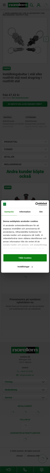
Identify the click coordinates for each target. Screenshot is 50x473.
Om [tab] (41, 211)
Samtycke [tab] (9, 211)
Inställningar (25, 266)
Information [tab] (25, 211)
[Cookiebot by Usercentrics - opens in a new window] (35, 204)
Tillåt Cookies (25, 258)
